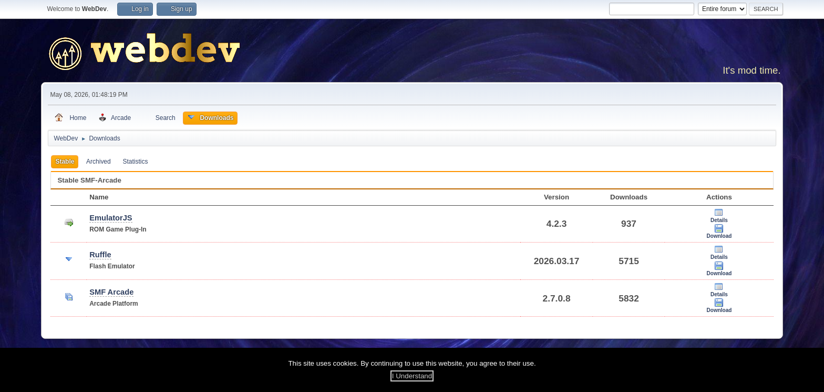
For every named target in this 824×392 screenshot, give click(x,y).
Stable (64, 161)
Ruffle (100, 254)
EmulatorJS (110, 218)
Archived (98, 161)
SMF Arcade (111, 292)
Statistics (135, 161)
